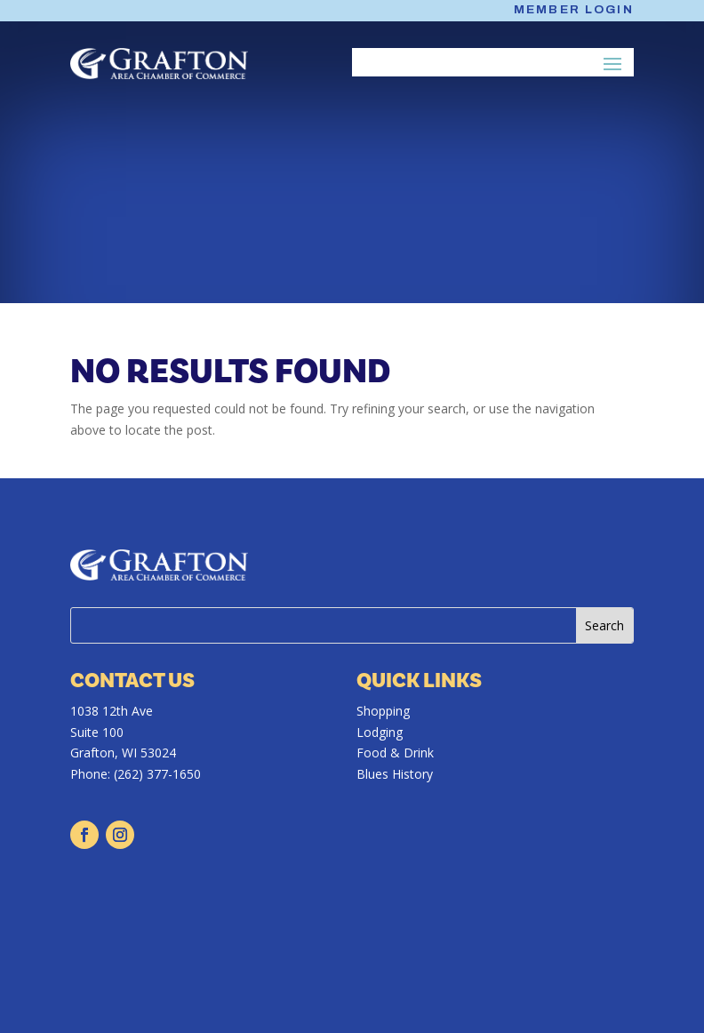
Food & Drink (395, 752)
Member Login (574, 10)
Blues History (394, 773)
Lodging (379, 732)
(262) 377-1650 (157, 773)
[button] (613, 63)
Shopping (383, 710)
